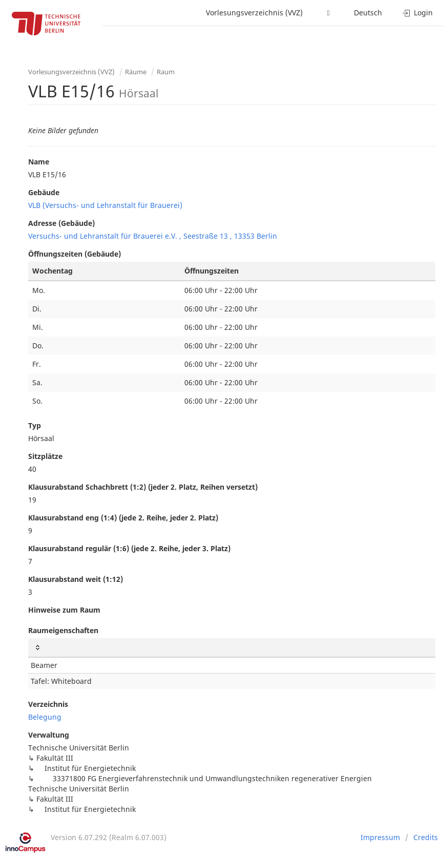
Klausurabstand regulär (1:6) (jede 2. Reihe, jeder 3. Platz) (129, 548)
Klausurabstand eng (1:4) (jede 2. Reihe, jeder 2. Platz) (123, 517)
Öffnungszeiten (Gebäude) (74, 254)
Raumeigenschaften (63, 630)
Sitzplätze (45, 456)
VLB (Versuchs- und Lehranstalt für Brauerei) (105, 205)
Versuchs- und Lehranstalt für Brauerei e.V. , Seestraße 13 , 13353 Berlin (152, 236)
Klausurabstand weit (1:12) (75, 579)
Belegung (44, 717)
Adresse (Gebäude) (61, 223)
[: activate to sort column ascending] (231, 647)
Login (418, 12)
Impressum (380, 837)
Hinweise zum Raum (64, 610)
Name (38, 161)
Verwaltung (48, 735)
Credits (425, 837)
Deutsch (368, 12)
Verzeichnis (48, 704)
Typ (34, 425)
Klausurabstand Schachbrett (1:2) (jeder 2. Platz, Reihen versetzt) (143, 487)
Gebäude (43, 192)
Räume (135, 71)
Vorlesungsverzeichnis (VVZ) (254, 12)
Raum (166, 71)
